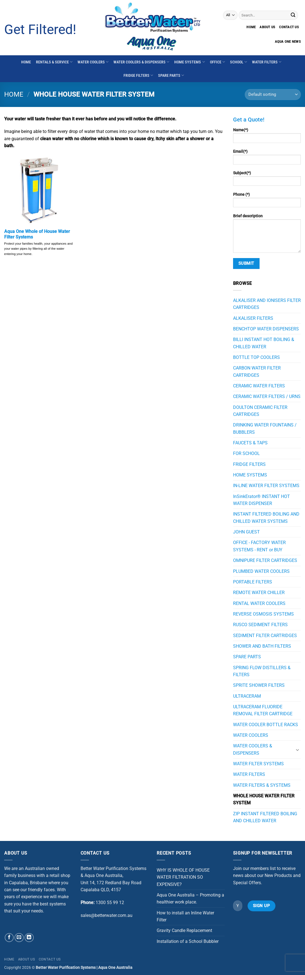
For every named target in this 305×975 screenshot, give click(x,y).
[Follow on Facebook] (9, 937)
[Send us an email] (19, 937)
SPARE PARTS (171, 75)
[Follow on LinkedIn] (29, 937)
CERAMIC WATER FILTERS (259, 385)
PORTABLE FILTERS (252, 582)
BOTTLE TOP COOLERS (256, 357)
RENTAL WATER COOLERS (259, 603)
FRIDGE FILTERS (138, 75)
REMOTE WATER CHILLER (259, 592)
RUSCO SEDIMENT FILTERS (260, 624)
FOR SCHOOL (246, 453)
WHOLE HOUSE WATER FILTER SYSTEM (263, 799)
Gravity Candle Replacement (184, 930)
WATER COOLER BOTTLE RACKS (265, 724)
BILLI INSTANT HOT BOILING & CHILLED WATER (263, 343)
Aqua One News (288, 41)
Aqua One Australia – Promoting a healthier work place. (190, 898)
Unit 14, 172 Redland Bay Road (111, 882)
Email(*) (267, 158)
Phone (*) (267, 201)
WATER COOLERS (93, 62)
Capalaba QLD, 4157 (101, 889)
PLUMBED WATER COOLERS (261, 571)
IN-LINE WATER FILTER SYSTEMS (266, 485)
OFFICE (217, 62)
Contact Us (50, 959)
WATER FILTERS (266, 62)
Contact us (289, 27)
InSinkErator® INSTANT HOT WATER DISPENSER (261, 500)
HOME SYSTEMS (189, 62)
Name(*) (267, 137)
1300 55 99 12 (110, 902)
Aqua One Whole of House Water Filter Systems (37, 234)
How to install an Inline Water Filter (185, 916)
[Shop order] (273, 94)
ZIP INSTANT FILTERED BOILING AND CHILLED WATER (265, 817)
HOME (26, 62)
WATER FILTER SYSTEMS (258, 763)
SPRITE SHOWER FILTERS (259, 685)
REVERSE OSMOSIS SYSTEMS (263, 614)
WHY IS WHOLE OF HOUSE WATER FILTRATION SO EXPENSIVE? (183, 877)
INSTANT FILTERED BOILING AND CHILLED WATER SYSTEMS (266, 517)
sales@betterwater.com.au (106, 915)
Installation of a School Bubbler (188, 941)
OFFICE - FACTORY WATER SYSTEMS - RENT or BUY (259, 546)
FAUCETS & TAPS (250, 442)
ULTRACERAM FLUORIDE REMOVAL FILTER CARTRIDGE (262, 710)
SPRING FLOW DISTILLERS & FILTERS (262, 671)
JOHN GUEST (246, 532)
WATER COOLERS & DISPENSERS (141, 62)
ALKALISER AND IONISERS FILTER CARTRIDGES (267, 304)
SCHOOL (238, 62)
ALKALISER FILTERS (253, 318)
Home (251, 27)
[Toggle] (297, 749)
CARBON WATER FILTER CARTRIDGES (257, 371)
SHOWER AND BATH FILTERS (262, 646)
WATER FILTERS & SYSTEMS (262, 785)
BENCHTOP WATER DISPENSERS (266, 329)
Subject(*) (267, 180)
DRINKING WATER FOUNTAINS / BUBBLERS (265, 428)
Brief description (267, 235)
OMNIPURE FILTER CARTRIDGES (265, 560)
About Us (267, 27)
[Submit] (293, 15)
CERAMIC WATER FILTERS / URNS (267, 396)
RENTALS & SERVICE (54, 62)
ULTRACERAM (247, 696)
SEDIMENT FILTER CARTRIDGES (265, 635)
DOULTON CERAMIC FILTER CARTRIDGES (260, 411)
